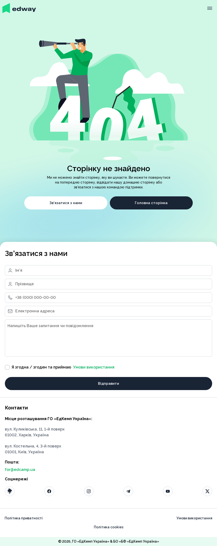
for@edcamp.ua (20, 469)
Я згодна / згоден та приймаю (59, 367)
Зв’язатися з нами (65, 203)
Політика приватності (24, 518)
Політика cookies (108, 527)
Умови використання (93, 367)
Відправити (108, 383)
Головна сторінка (151, 203)
